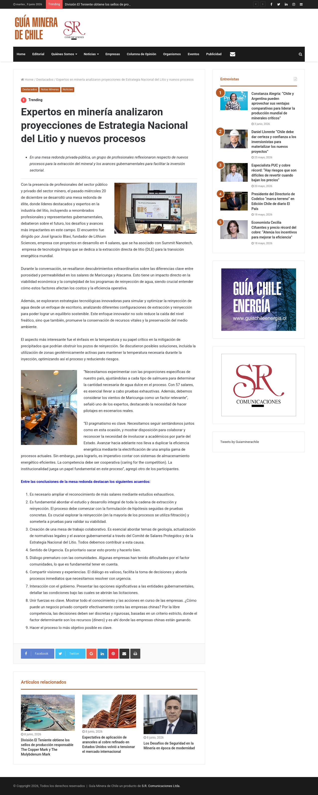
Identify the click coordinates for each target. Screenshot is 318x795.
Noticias (90, 54)
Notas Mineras (50, 89)
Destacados (45, 79)
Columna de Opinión (141, 54)
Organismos (172, 54)
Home (21, 54)
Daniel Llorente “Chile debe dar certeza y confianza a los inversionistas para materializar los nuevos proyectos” (273, 141)
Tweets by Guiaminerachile (239, 442)
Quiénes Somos (62, 54)
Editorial (38, 54)
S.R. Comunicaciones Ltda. (161, 786)
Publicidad (214, 54)
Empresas (112, 54)
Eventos (193, 54)
